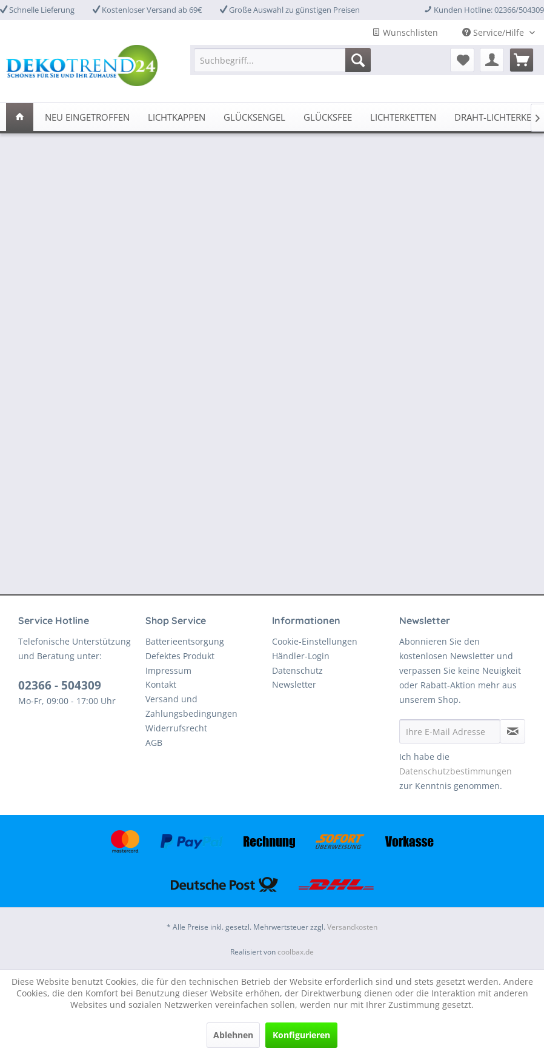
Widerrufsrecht (176, 728)
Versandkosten (352, 927)
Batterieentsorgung (184, 641)
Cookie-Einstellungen (314, 641)
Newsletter (294, 684)
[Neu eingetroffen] (87, 117)
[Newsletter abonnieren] (512, 731)
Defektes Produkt (179, 656)
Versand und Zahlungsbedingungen (191, 706)
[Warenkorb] (521, 60)
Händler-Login (301, 656)
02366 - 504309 (59, 685)
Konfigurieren (301, 1035)
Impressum (168, 670)
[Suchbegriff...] (282, 60)
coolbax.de (295, 952)
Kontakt (160, 684)
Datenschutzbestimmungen (455, 771)
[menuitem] (282, 60)
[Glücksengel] (254, 117)
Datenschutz (297, 670)
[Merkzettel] (462, 60)
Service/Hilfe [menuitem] (494, 32)
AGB (153, 742)
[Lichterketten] (403, 117)
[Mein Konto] (492, 60)
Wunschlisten (405, 32)
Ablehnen (233, 1035)
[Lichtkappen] (176, 117)
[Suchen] (358, 60)
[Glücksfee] (327, 117)
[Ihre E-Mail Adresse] (450, 731)
